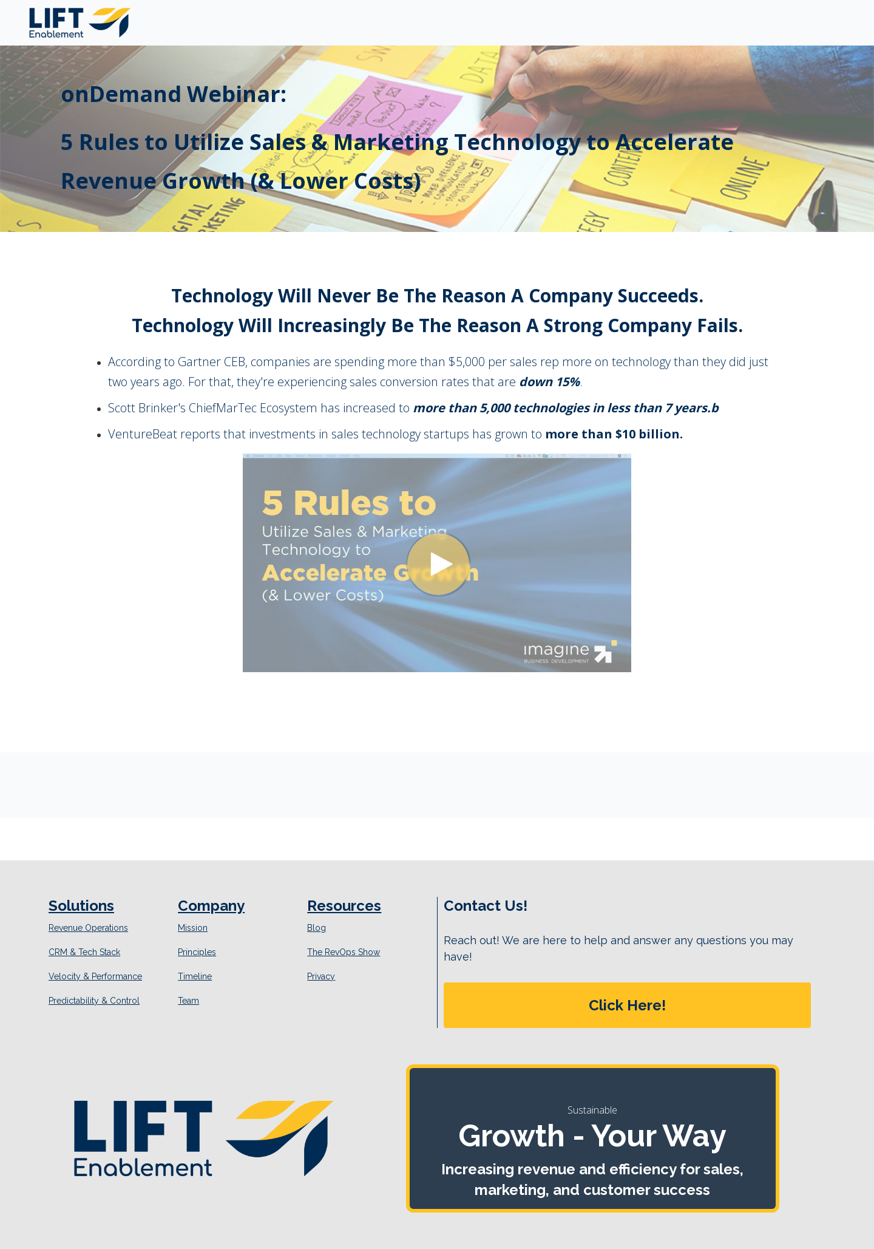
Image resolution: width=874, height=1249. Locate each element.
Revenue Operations (88, 928)
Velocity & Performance (95, 976)
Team (188, 1001)
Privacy (321, 976)
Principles (197, 952)
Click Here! (627, 1005)
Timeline (195, 976)
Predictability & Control (94, 1001)
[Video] (437, 563)
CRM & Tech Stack (84, 952)
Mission (193, 928)
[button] (627, 1005)
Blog (316, 928)
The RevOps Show (343, 952)
